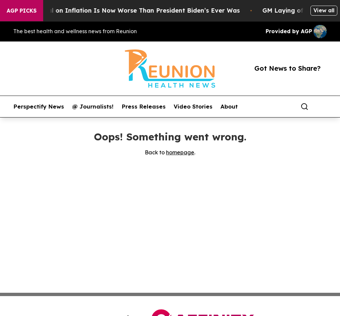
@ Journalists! (93, 106)
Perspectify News (38, 106)
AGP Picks (22, 10)
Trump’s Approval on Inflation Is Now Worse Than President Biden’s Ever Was (123, 10)
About (229, 106)
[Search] (304, 106)
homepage (180, 152)
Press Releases (144, 106)
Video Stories (193, 106)
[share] (322, 106)
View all (323, 10)
